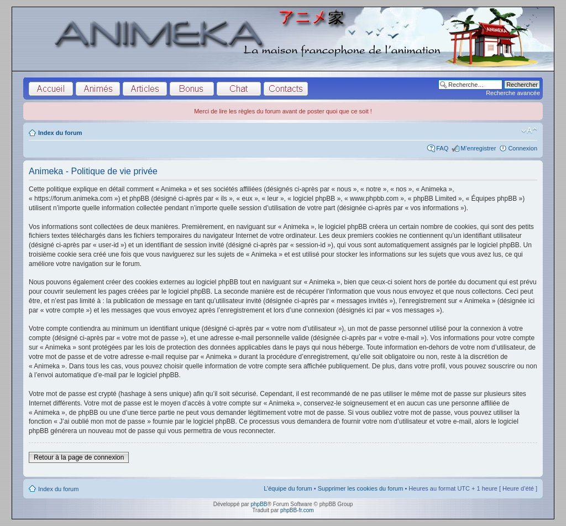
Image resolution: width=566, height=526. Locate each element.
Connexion (522, 148)
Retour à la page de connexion (79, 457)
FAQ (442, 148)
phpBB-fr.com (297, 510)
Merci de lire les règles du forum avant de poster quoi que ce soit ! (283, 111)
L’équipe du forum (288, 488)
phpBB (258, 504)
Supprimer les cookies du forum (360, 488)
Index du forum (60, 132)
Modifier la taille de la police (529, 131)
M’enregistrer (478, 148)
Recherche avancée (513, 93)
